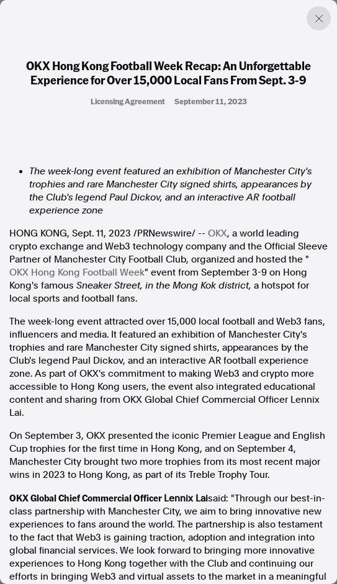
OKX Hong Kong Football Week (77, 272)
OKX (217, 233)
